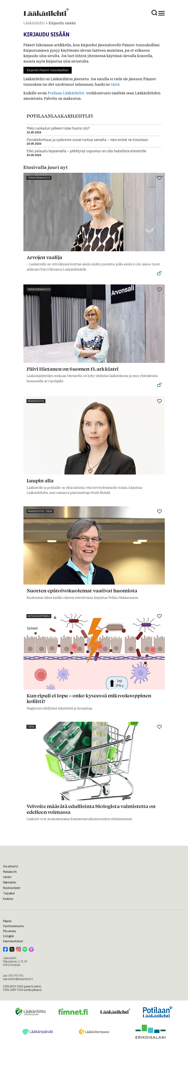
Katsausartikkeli (39, 616)
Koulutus (8, 899)
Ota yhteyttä (10, 866)
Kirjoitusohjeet (11, 888)
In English (8, 936)
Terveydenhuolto (39, 177)
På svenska (9, 931)
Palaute (7, 921)
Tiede (31, 726)
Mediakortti (10, 872)
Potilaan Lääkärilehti (66, 93)
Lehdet (7, 877)
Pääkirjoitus (36, 401)
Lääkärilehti (34, 23)
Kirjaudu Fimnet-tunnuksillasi (47, 70)
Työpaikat (9, 893)
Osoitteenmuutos (13, 926)
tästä (115, 84)
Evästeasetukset (13, 941)
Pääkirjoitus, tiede (40, 511)
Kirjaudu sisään (62, 23)
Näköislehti (9, 882)
